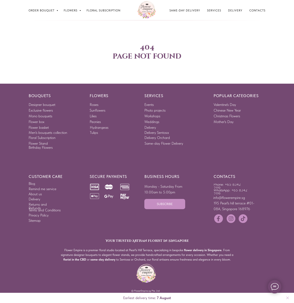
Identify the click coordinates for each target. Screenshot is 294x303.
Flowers (71, 10)
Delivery (235, 10)
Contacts (257, 10)
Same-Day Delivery (184, 10)
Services (214, 10)
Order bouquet (42, 10)
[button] (164, 204)
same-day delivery (102, 259)
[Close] (287, 298)
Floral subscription (103, 10)
